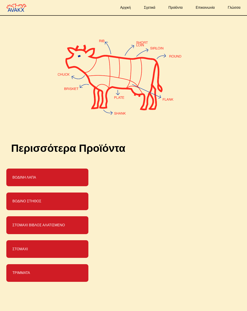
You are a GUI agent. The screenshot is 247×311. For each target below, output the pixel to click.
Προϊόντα (175, 7)
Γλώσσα (234, 7)
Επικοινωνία (205, 7)
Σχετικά (149, 7)
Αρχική (125, 7)
